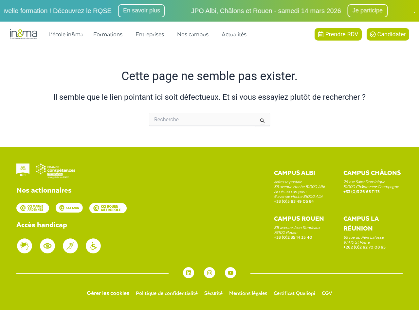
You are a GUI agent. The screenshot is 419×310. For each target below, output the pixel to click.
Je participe (370, 10)
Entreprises (150, 34)
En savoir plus (144, 10)
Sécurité (211, 292)
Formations (107, 34)
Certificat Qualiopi (300, 292)
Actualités (234, 34)
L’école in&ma (65, 34)
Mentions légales (249, 292)
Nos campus (193, 34)
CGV (335, 292)
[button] (109, 34)
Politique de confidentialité (161, 292)
